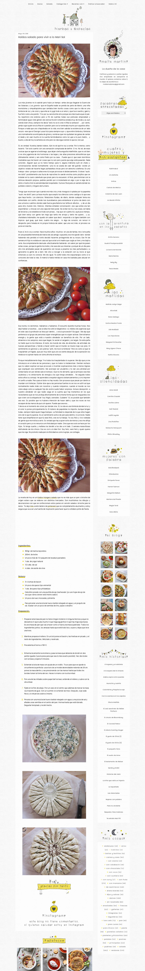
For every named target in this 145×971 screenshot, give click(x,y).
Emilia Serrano (113, 237)
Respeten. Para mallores (113, 812)
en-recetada (113, 902)
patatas (108, 939)
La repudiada (114, 787)
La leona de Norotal (113, 250)
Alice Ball (113, 310)
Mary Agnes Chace (113, 348)
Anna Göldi (113, 390)
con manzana (115, 883)
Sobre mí (113, 4)
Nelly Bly (113, 262)
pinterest (52, 506)
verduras (115, 950)
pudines (108, 947)
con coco (113, 872)
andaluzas (109, 846)
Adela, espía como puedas (113, 677)
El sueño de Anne (113, 755)
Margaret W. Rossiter (113, 342)
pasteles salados (115, 932)
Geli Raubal (113, 409)
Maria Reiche (114, 256)
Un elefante (113, 175)
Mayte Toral (113, 505)
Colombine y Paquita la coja (114, 690)
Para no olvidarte (113, 806)
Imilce (113, 181)
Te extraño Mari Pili (114, 818)
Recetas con (78, 4)
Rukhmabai (113, 169)
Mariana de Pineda (114, 499)
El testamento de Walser (113, 761)
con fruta (123, 880)
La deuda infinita (113, 200)
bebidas (115, 850)
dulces (112, 898)
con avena (113, 861)
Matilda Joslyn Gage (114, 304)
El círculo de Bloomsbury (113, 717)
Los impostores (113, 336)
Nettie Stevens (113, 355)
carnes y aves (113, 857)
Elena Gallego (113, 317)
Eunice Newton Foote (114, 323)
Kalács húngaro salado (47, 497)
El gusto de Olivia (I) (113, 736)
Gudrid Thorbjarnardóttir (114, 243)
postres (122, 939)
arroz (123, 846)
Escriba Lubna (114, 403)
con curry (107, 880)
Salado (50, 4)
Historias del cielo (114, 774)
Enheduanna (113, 474)
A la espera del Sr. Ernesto (114, 671)
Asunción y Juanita (114, 683)
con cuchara (113, 876)
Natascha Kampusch (114, 428)
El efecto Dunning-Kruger (113, 730)
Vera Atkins (113, 512)
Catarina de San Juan (113, 194)
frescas (123, 906)
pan (121, 920)
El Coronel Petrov (113, 724)
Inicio (31, 4)
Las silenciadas (114, 793)
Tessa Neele (113, 269)
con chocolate (113, 868)
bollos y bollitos (113, 853)
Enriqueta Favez (114, 480)
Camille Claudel (113, 396)
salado (122, 947)
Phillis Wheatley (114, 434)
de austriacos (112, 887)
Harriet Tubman (113, 487)
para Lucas (113, 924)
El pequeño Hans (113, 749)
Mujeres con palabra (114, 799)
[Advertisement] (54, 527)
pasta (124, 928)
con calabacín (113, 865)
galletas (115, 909)
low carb (108, 920)
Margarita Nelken (113, 493)
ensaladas (108, 906)
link (32, 506)
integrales (113, 913)
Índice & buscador (96, 4)
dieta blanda (113, 891)
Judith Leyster (113, 415)
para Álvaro (108, 928)
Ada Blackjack (113, 468)
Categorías (62, 4)
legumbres (113, 917)
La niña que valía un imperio (113, 780)
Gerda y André (113, 768)
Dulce (40, 4)
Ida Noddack (114, 329)
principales (115, 943)
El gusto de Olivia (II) (114, 743)
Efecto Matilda (113, 702)
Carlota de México (114, 187)
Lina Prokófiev (113, 422)
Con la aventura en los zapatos (114, 696)
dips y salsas (113, 894)
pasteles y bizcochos (113, 935)
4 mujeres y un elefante (114, 664)
